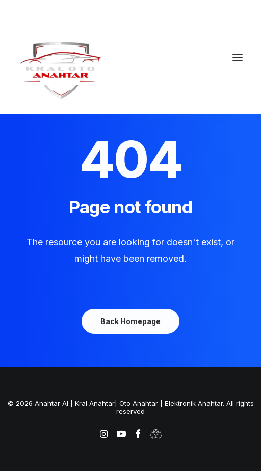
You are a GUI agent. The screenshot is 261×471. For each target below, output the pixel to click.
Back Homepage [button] (130, 321)
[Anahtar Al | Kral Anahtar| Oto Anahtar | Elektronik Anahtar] (130, 70)
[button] (237, 57)
